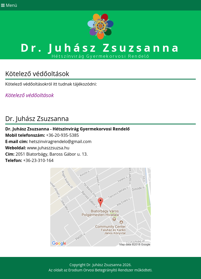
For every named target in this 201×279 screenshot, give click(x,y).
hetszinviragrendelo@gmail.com (60, 141)
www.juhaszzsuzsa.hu (48, 148)
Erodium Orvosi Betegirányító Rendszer (100, 269)
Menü (8, 5)
